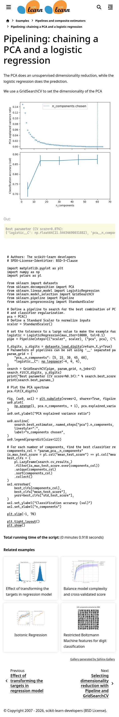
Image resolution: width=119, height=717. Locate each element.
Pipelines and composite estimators (60, 21)
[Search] (99, 7)
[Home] (7, 20)
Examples (22, 21)
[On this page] (110, 7)
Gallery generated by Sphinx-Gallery (92, 659)
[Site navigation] (9, 7)
